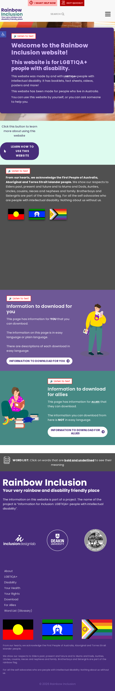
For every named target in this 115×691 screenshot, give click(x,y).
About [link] (8, 571)
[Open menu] (110, 14)
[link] (3, 35)
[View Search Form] (57, 14)
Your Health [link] (12, 588)
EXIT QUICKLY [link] (75, 3)
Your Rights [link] (12, 594)
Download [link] (11, 600)
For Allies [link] (10, 605)
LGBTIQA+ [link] (11, 577)
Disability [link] (10, 583)
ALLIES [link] (57, 414)
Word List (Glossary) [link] (19, 611)
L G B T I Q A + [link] (71, 76)
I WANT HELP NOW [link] (45, 3)
